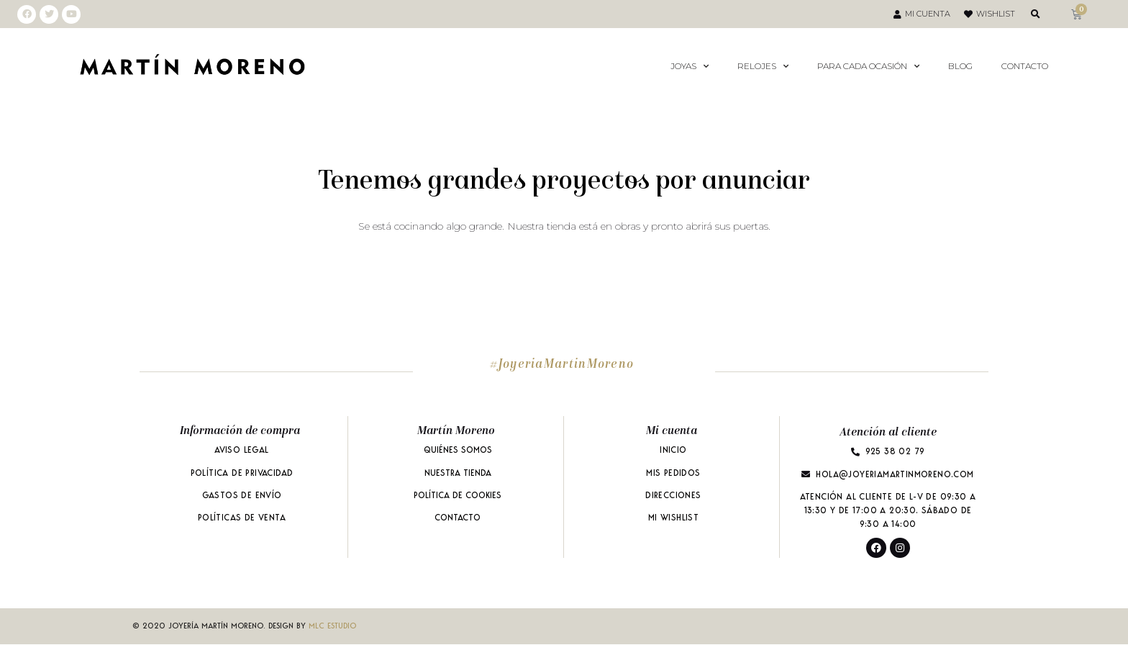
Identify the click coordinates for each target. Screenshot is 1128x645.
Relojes (762, 66)
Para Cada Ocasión (868, 66)
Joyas (689, 66)
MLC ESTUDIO (332, 626)
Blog (960, 65)
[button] (1036, 14)
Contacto (1024, 65)
